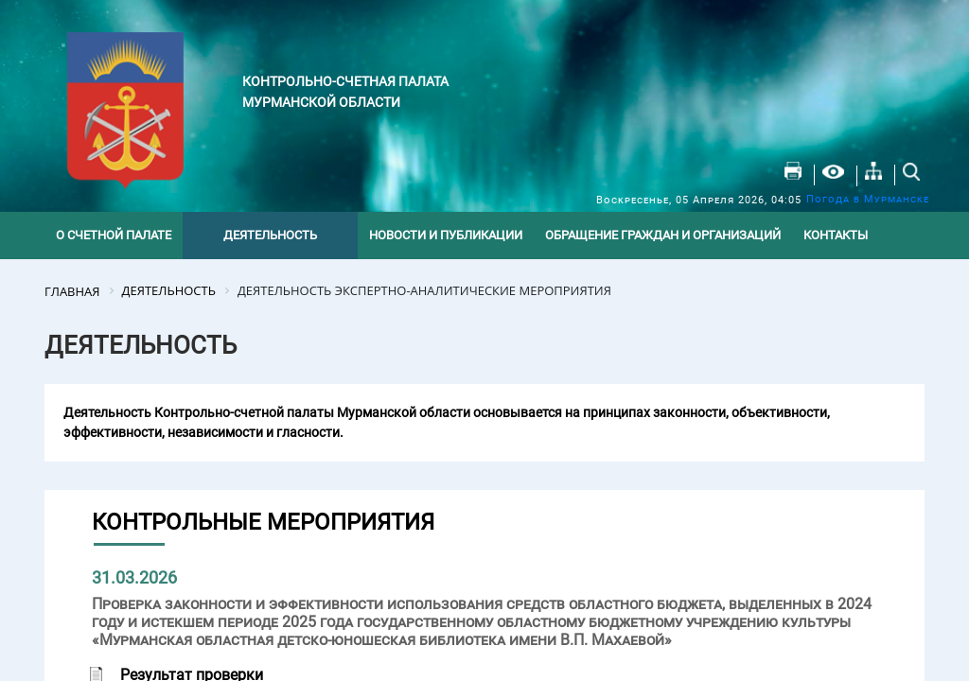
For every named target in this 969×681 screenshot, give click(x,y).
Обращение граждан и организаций (663, 235)
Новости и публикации (445, 235)
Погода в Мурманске (867, 199)
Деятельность (270, 235)
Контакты (835, 235)
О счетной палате (113, 235)
